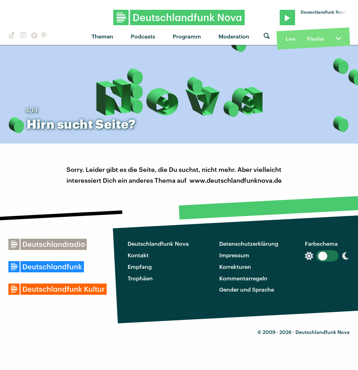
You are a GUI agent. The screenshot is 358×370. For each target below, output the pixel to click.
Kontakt (138, 255)
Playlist (315, 39)
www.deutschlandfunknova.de (235, 180)
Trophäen (140, 278)
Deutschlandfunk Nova (158, 243)
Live (290, 39)
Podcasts (143, 36)
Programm (187, 36)
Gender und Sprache (246, 289)
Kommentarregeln (243, 278)
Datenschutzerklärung (248, 243)
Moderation (234, 36)
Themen (102, 36)
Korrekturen (235, 266)
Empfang (140, 266)
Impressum (234, 255)
